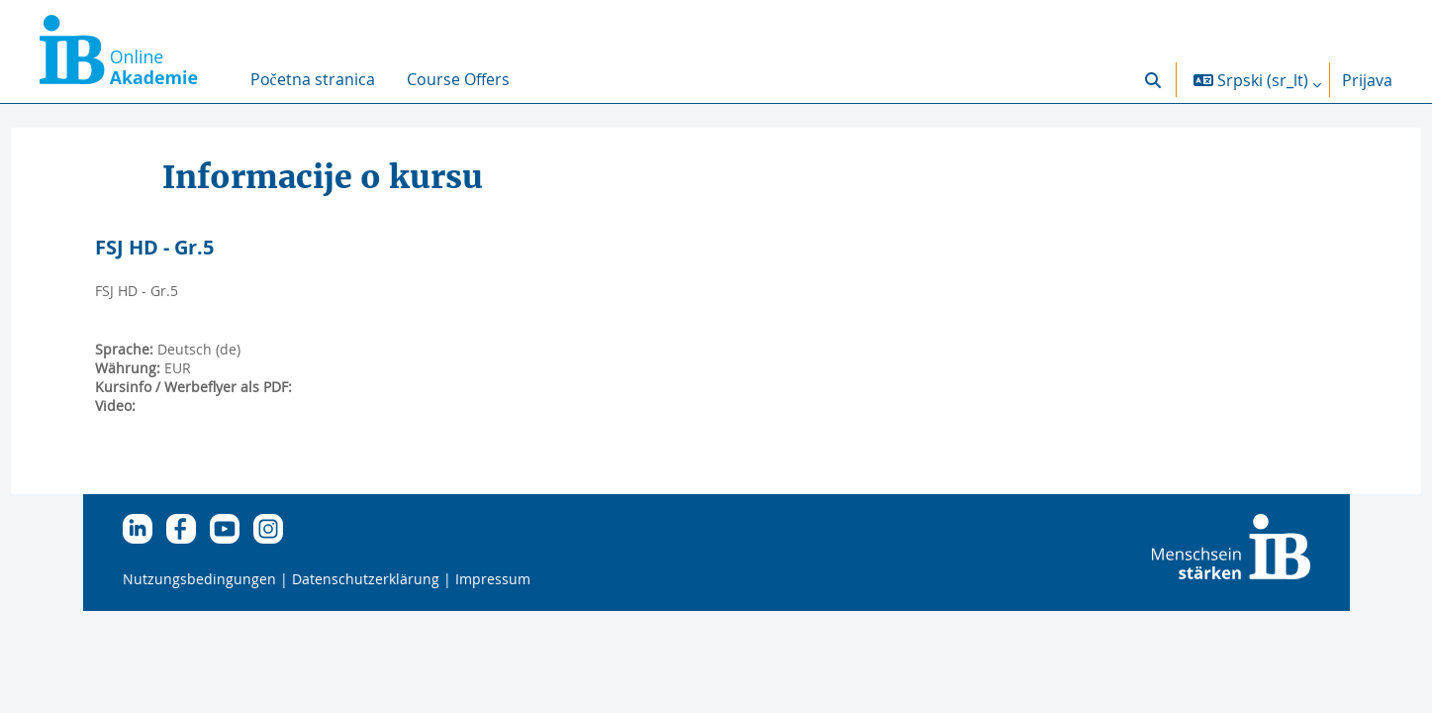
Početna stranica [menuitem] (312, 79)
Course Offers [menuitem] (458, 79)
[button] (1153, 79)
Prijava (1367, 80)
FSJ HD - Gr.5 (191, 247)
